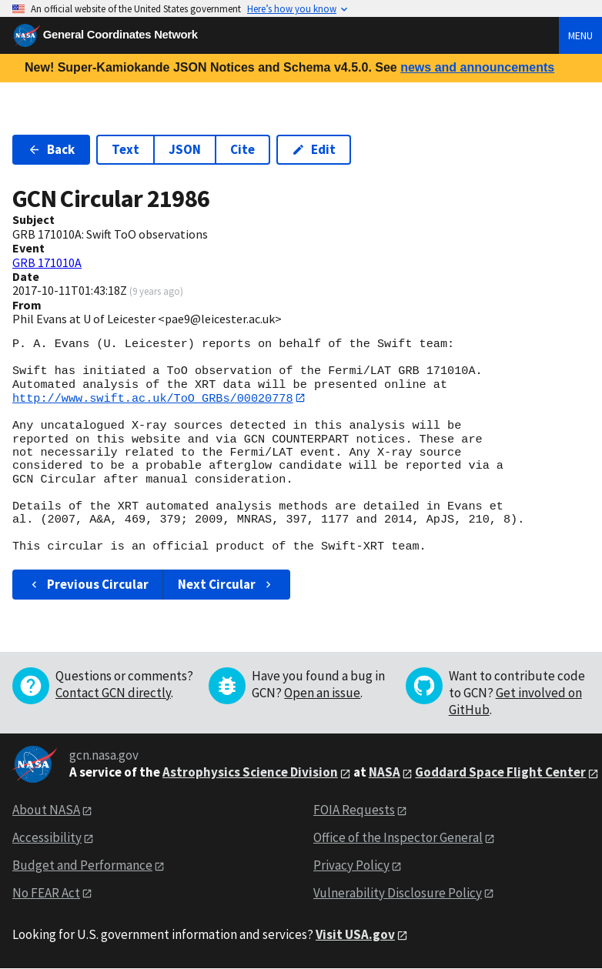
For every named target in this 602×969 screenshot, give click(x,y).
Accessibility (47, 837)
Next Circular (226, 584)
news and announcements (477, 67)
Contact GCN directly (113, 692)
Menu (580, 35)
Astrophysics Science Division (250, 772)
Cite (242, 149)
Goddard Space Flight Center (500, 772)
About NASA (46, 810)
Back (51, 149)
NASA (384, 772)
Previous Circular (88, 584)
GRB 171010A (47, 262)
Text (125, 149)
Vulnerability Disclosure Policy (397, 892)
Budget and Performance (82, 865)
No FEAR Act (46, 892)
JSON (185, 149)
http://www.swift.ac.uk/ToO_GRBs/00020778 (152, 398)
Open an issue (322, 692)
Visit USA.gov (355, 934)
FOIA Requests (354, 810)
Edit (314, 149)
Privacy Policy (351, 865)
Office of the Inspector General (398, 837)
